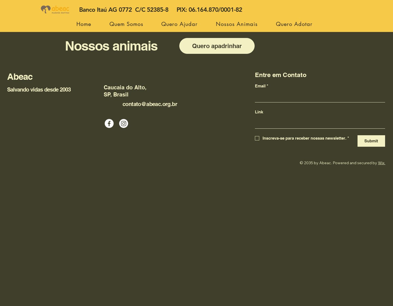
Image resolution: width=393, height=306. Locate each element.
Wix (381, 162)
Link (259, 112)
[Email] (318, 96)
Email (261, 86)
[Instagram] (123, 123)
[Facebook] (109, 123)
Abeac (19, 76)
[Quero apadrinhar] (217, 46)
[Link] (318, 122)
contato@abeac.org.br (150, 104)
